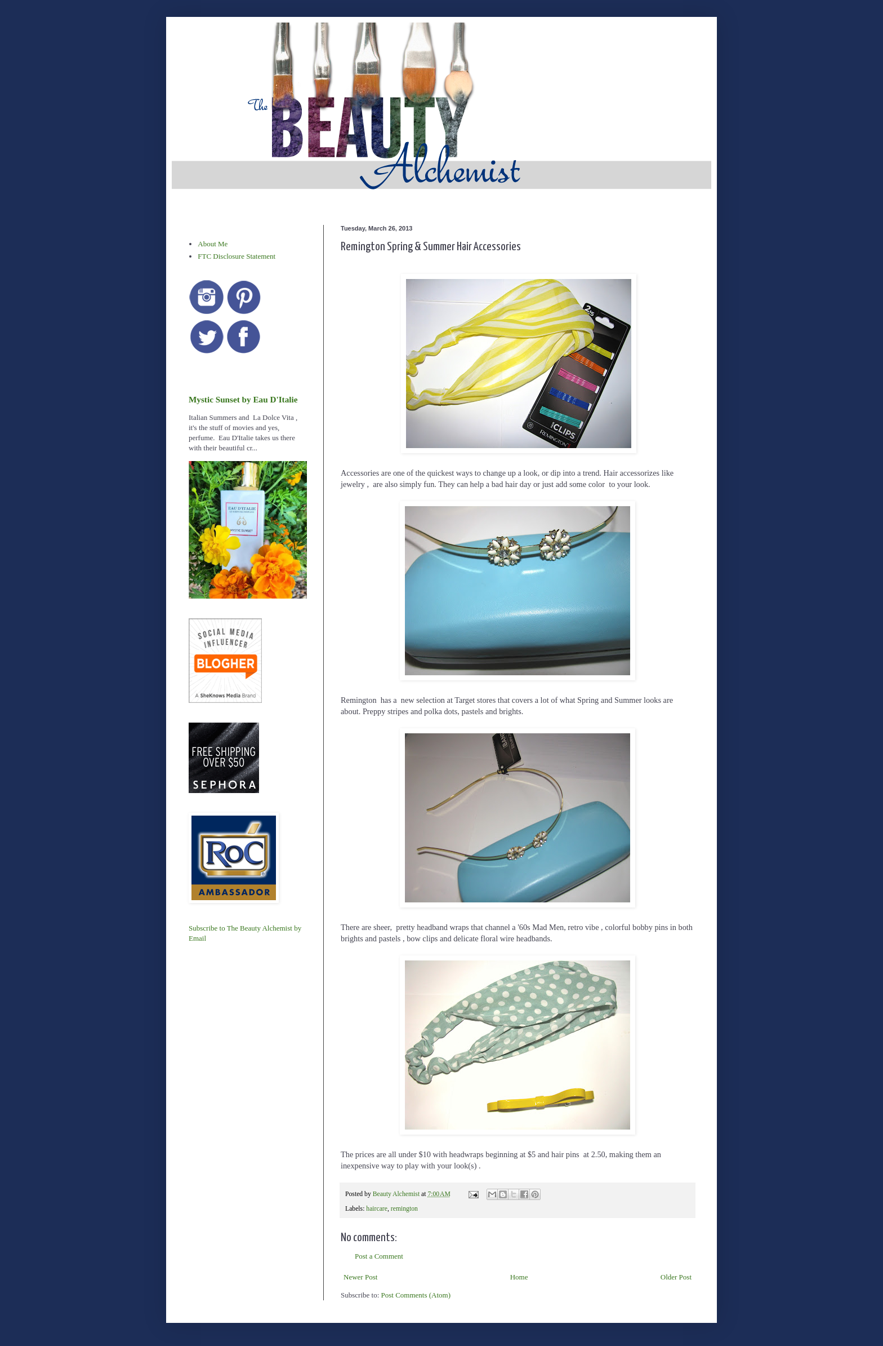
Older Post (676, 1277)
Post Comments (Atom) (416, 1295)
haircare (376, 1208)
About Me (213, 244)
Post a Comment (379, 1256)
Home (519, 1277)
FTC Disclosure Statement (236, 256)
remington (404, 1208)
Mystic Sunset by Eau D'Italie (243, 399)
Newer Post (360, 1277)
